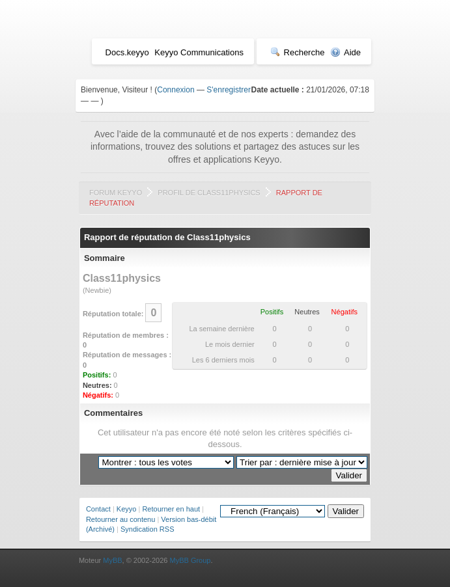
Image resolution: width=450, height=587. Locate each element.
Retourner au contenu (120, 519)
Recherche (297, 52)
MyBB (112, 560)
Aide (345, 52)
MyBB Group (190, 560)
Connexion (175, 89)
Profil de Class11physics (209, 193)
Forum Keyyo (115, 193)
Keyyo (127, 509)
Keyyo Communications (199, 52)
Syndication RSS (147, 529)
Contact (98, 509)
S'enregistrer (228, 89)
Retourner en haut (171, 509)
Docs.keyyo (127, 52)
